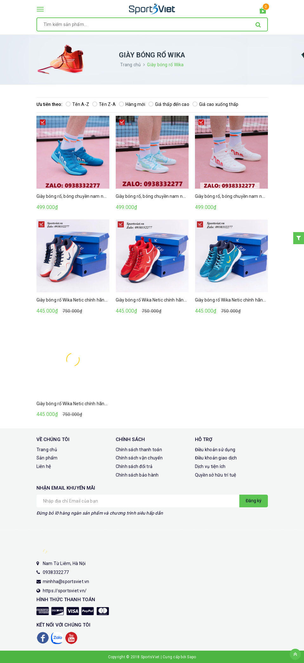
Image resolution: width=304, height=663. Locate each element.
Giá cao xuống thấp (215, 104)
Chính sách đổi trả (134, 466)
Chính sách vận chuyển (139, 457)
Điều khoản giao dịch (216, 457)
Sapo (191, 657)
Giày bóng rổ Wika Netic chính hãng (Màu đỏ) (161, 299)
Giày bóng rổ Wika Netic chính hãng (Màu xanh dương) (249, 299)
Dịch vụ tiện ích (210, 466)
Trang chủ (46, 449)
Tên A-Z (77, 104)
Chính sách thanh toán (139, 449)
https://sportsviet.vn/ (65, 590)
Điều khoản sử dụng (215, 449)
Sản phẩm (47, 457)
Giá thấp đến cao (168, 104)
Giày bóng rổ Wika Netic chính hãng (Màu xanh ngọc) (89, 403)
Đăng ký (254, 500)
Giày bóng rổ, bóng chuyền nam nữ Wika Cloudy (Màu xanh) (96, 196)
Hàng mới (132, 104)
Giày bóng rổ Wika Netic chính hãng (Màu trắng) (84, 299)
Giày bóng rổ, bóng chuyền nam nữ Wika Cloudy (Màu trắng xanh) (182, 196)
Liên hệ (43, 466)
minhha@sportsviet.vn (66, 581)
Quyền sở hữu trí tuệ (215, 475)
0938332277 (56, 572)
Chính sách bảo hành (137, 475)
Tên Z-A (104, 104)
